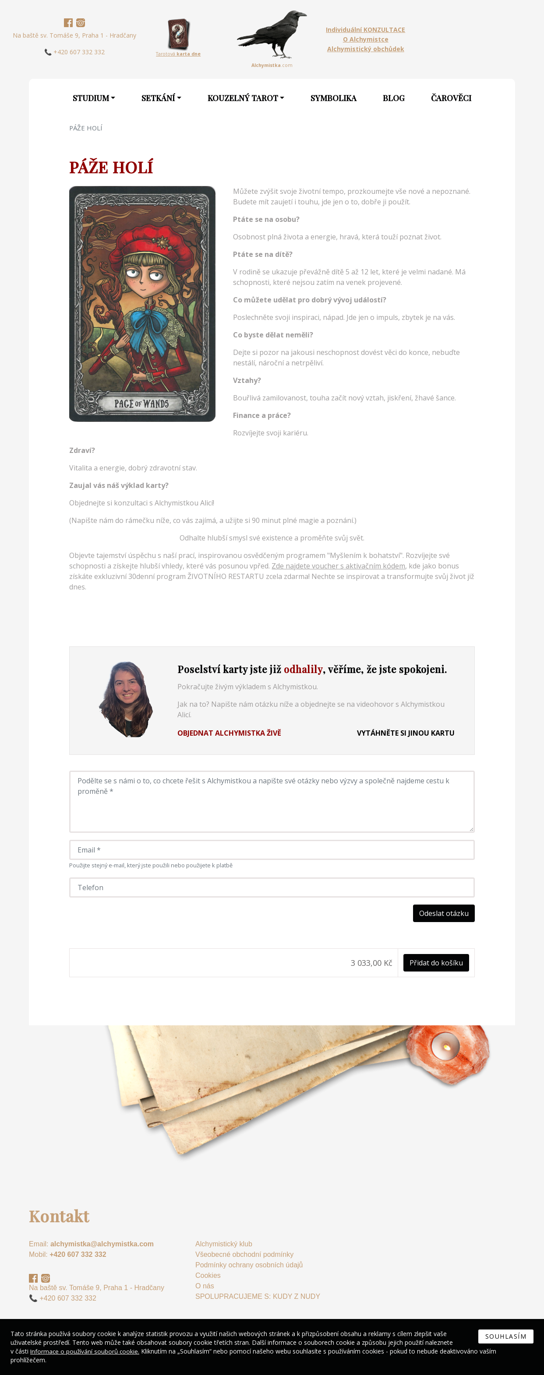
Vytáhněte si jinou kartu (406, 733)
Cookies (208, 1275)
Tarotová (178, 54)
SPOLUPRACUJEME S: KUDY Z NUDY (257, 1296)
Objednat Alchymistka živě (229, 733)
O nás (204, 1286)
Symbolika (334, 98)
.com (272, 65)
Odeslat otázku (444, 913)
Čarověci (451, 98)
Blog (394, 98)
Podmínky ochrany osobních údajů (249, 1265)
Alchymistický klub (223, 1244)
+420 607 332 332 (77, 1254)
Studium (91, 98)
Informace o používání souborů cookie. (85, 1351)
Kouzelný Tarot (243, 98)
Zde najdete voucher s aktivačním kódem (338, 566)
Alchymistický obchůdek (365, 49)
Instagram (80, 22)
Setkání (158, 98)
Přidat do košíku (436, 963)
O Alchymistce (366, 39)
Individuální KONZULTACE (365, 29)
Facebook (68, 22)
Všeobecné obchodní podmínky (244, 1254)
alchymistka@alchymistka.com (102, 1244)
